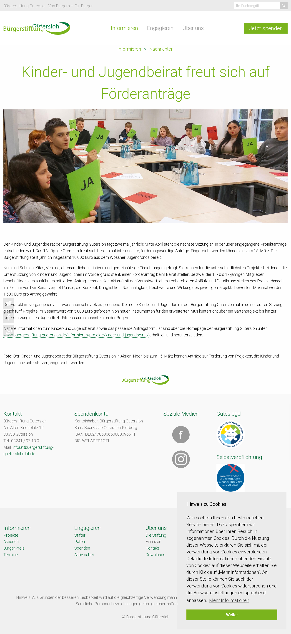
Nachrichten (161, 49)
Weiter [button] (232, 614)
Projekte (10, 535)
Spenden (82, 548)
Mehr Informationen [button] (229, 600)
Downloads (155, 554)
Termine (10, 554)
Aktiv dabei (84, 554)
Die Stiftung (156, 535)
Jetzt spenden (266, 28)
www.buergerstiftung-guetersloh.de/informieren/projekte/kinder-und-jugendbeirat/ (75, 335)
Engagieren (160, 28)
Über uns (193, 28)
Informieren (124, 28)
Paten (79, 541)
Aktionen (11, 541)
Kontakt (152, 548)
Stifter (79, 535)
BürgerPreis (14, 548)
